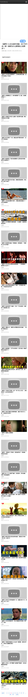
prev (3, 693)
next (17, 694)
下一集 (23, 41)
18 (10, 694)
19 (13, 694)
